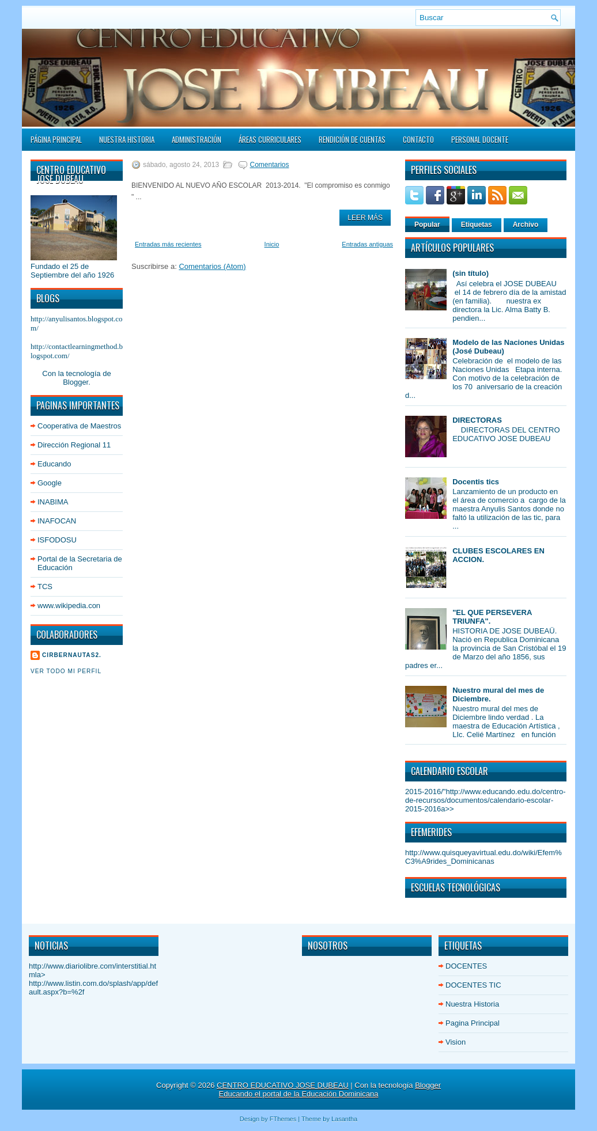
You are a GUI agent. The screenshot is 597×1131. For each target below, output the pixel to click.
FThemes (283, 1118)
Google (49, 483)
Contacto (418, 139)
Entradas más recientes (168, 244)
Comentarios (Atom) (212, 266)
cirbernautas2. (71, 655)
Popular (427, 225)
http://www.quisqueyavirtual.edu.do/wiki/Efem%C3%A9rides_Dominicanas (483, 857)
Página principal (56, 139)
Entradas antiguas (367, 244)
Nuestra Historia (126, 139)
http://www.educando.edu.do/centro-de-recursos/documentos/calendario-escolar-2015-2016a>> (485, 800)
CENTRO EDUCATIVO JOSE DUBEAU (283, 1085)
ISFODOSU (57, 540)
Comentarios (269, 165)
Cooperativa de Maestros (79, 426)
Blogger (75, 382)
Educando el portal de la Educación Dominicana (299, 1094)
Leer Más (365, 218)
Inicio (272, 244)
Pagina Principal (472, 1023)
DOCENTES (466, 966)
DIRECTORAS (477, 420)
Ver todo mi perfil (66, 671)
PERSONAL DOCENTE (479, 139)
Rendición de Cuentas (352, 139)
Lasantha (344, 1118)
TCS (44, 586)
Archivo (526, 225)
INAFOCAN (56, 521)
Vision (455, 1042)
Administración (196, 139)
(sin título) (470, 273)
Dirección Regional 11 (74, 445)
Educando (54, 464)
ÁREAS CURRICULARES (270, 139)
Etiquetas (476, 225)
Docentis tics (475, 481)
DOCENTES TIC (473, 985)
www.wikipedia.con (68, 605)
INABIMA (52, 502)
